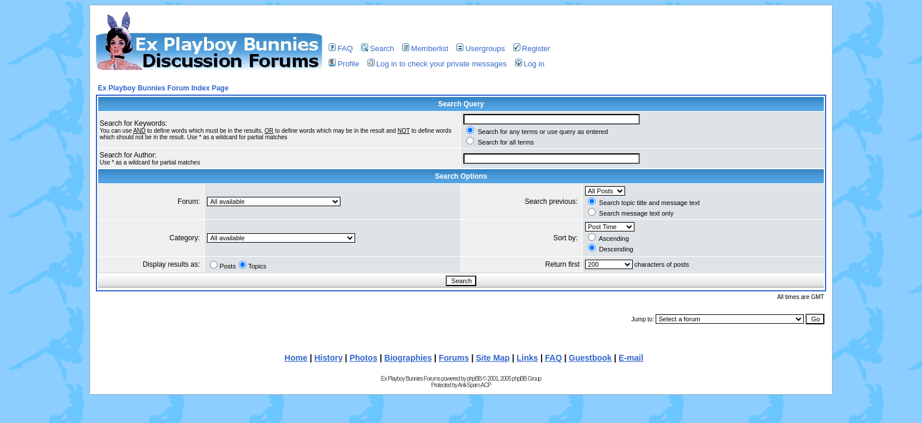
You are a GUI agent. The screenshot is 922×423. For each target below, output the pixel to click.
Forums (454, 357)
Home (296, 357)
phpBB (474, 378)
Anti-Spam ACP (473, 385)
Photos (363, 357)
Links (528, 357)
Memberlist (425, 48)
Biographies (408, 357)
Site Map (493, 357)
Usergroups (480, 48)
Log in (529, 63)
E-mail (631, 357)
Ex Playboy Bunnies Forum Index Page (163, 88)
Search (377, 48)
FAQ (341, 48)
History (328, 357)
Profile (344, 63)
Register (531, 48)
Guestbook (590, 357)
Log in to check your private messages (437, 63)
